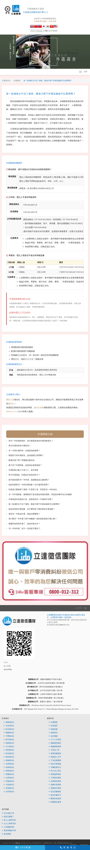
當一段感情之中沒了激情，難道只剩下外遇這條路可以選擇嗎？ (35, 504)
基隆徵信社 (9, 722)
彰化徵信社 (9, 753)
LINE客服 (23, 847)
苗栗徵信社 (9, 743)
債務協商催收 (55, 774)
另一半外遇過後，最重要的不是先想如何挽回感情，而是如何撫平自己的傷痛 (40, 494)
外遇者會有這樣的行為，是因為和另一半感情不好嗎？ (31, 499)
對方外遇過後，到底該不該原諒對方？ (24, 475)
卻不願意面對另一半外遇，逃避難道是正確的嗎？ (29, 480)
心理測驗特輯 (8, 827)
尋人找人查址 (55, 771)
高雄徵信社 (9, 767)
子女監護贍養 (55, 760)
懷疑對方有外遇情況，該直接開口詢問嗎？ (26, 455)
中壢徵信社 (9, 736)
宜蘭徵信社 (9, 774)
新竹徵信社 (9, 739)
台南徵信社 (9, 764)
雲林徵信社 (9, 750)
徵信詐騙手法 (55, 795)
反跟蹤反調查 (55, 781)
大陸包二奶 (54, 750)
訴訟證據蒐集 (55, 792)
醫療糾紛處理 (55, 798)
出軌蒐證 (53, 726)
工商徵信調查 (55, 778)
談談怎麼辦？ (8, 817)
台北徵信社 (9, 726)
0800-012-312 (11, 411)
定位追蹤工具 (8, 813)
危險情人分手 (55, 757)
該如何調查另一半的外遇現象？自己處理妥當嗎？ (29, 485)
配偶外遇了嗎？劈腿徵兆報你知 (22, 460)
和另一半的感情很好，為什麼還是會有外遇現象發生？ (31, 441)
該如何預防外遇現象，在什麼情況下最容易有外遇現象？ (32, 509)
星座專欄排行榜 (9, 830)
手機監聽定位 (55, 767)
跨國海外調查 (55, 788)
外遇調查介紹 (45, 434)
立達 (6, 81)
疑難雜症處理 (55, 802)
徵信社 (11, 404)
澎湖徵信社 (9, 788)
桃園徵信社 (9, 733)
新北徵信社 (9, 729)
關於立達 (10, 400)
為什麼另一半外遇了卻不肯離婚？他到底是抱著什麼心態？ (33, 519)
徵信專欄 (6, 834)
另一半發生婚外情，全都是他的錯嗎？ (24, 451)
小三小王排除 (55, 739)
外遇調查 (53, 722)
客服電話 (68, 847)
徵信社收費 (39, 407)
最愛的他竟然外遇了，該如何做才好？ (24, 524)
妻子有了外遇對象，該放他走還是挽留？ (25, 465)
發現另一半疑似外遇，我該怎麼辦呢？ (24, 514)
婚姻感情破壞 (55, 746)
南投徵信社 (9, 757)
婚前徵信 (53, 733)
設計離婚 (53, 736)
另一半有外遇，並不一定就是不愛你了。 (25, 529)
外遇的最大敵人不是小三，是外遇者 (23, 470)
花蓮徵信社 (9, 781)
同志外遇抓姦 (55, 764)
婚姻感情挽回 (55, 743)
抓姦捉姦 (53, 729)
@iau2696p (8, 669)
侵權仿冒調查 (55, 785)
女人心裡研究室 (9, 823)
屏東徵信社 (9, 771)
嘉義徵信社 (9, 760)
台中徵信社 (9, 746)
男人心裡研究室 (9, 820)
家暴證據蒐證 (55, 753)
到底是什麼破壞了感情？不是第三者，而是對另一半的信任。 (34, 489)
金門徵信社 (9, 792)
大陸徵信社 (9, 785)
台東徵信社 (9, 778)
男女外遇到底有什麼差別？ (20, 446)
